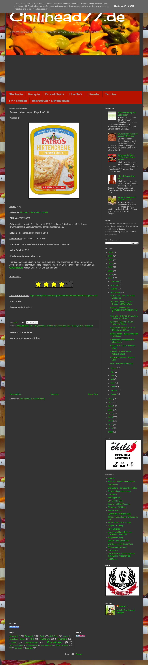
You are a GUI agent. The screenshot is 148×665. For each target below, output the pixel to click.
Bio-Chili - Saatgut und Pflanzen (121, 482)
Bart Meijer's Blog (115, 501)
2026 (110, 252)
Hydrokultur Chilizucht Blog (119, 514)
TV (10, 648)
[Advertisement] (74, 73)
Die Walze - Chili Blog (117, 507)
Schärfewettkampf (47, 645)
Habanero (45, 639)
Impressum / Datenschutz (50, 100)
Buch (42, 636)
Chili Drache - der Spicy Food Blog (122, 488)
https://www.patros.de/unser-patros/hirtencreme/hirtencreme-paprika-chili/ (64, 295)
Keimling (62, 639)
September (115, 292)
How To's (75, 94)
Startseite (16, 94)
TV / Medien (18, 100)
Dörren (65, 636)
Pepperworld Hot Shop (117, 547)
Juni (113, 376)
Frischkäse (42, 326)
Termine (110, 94)
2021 (110, 271)
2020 (110, 274)
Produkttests (54, 94)
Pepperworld (31, 642)
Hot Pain (111, 478)
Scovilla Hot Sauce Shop (118, 541)
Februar (114, 390)
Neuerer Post (15, 394)
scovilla (29, 648)
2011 (110, 425)
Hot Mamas (113, 559)
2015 (110, 410)
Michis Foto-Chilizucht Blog (119, 522)
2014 (110, 413)
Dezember (115, 281)
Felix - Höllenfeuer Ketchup (121, 364)
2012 (110, 421)
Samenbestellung (16, 645)
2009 (110, 432)
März (113, 387)
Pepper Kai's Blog (115, 526)
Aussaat (29, 636)
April (113, 383)
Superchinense (62, 645)
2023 (110, 263)
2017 (110, 402)
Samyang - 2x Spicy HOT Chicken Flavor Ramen (126, 157)
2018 (110, 399)
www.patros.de (16, 268)
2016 (110, 406)
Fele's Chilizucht (115, 510)
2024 (110, 260)
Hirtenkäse (62, 326)
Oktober (114, 289)
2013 (110, 417)
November (115, 285)
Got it (131, 6)
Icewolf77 (123, 606)
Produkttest (88, 326)
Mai (112, 379)
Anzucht (13, 636)
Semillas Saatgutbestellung (119, 491)
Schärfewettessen (32, 645)
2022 (110, 267)
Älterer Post (93, 394)
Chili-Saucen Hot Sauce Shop (120, 544)
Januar (114, 394)
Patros (80, 326)
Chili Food (53, 636)
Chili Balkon (113, 485)
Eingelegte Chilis (16, 639)
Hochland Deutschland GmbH (34, 212)
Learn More (120, 6)
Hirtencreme (52, 326)
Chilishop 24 (113, 550)
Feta (35, 326)
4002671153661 (22, 326)
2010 (110, 428)
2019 (110, 278)
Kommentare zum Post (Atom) (32, 399)
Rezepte (34, 94)
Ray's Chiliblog (114, 529)
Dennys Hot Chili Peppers (118, 504)
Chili (31, 326)
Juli (112, 372)
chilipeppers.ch (114, 498)
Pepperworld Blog (115, 538)
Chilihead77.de (67, 16)
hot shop (18, 648)
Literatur (93, 94)
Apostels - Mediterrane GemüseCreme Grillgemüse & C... (123, 310)
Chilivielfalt (112, 494)
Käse (69, 326)
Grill (32, 639)
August (114, 368)
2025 (110, 256)
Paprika (74, 326)
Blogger (79, 654)
